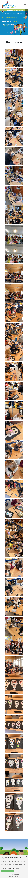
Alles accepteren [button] (8, 871)
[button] (14, 874)
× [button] (26, 856)
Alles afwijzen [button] (21, 871)
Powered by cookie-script (14, 876)
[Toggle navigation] (25, 4)
